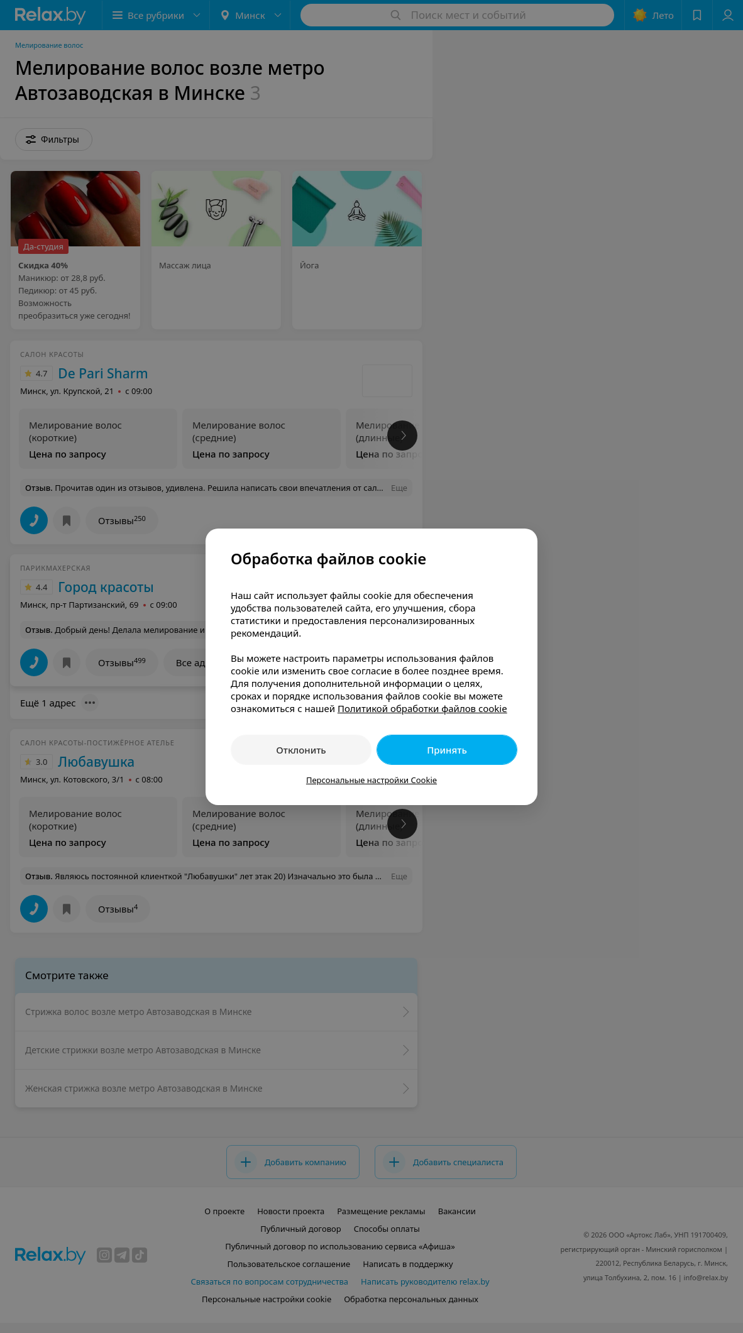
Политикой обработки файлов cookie (422, 708)
